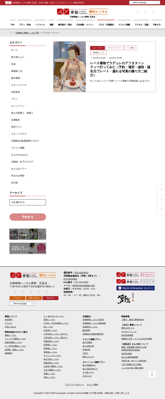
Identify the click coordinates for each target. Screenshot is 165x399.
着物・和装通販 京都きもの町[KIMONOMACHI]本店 (134, 348)
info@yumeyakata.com (83, 285)
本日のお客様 (17, 176)
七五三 (85, 353)
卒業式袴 (86, 350)
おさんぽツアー (19, 169)
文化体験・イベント (85, 24)
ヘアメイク (40, 24)
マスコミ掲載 (124, 24)
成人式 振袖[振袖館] (129, 357)
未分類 (14, 183)
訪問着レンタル (50, 345)
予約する (157, 24)
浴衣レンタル (49, 377)
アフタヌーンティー (114, 48)
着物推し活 (16, 71)
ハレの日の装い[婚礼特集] (132, 368)
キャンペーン (17, 106)
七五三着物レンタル (52, 370)
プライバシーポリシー (74, 385)
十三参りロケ (88, 372)
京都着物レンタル (98, 52)
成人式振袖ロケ (89, 365)
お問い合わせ (34, 298)
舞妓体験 (86, 330)
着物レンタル (10, 335)
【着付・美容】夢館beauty (132, 319)
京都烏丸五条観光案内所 (92, 334)
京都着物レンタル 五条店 (93, 319)
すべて (14, 50)
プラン (14, 99)
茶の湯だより (17, 57)
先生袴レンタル (50, 330)
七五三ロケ (87, 376)
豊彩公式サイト (128, 328)
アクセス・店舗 (141, 24)
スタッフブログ (19, 134)
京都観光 (15, 120)
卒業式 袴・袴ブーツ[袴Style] (133, 361)
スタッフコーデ (19, 85)
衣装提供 (15, 92)
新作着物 (15, 78)
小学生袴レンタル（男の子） (56, 338)
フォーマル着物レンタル (15, 339)
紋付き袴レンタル (51, 359)
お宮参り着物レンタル (53, 366)
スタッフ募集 (92, 385)
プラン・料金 (25, 24)
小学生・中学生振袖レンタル (56, 323)
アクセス (17, 298)
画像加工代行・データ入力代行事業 (136, 339)
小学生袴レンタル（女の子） (56, 334)
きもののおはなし (20, 155)
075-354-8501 (70, 279)
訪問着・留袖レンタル (14, 350)
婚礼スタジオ (88, 357)
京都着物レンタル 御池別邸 (94, 323)
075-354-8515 (81, 272)
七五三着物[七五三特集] (131, 364)
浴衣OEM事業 (127, 335)
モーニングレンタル (52, 355)
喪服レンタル (49, 374)
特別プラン (16, 127)
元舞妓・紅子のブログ (22, 162)
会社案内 (8, 319)
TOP (12, 24)
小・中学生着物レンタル (15, 346)
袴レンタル (48, 327)
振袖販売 (8, 353)
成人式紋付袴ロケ (90, 369)
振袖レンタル (49, 319)
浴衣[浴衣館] (126, 354)
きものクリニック (129, 332)
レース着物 (130, 48)
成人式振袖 (87, 342)
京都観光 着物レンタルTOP (27, 33)
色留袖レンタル (50, 352)
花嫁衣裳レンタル (51, 363)
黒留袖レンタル (50, 348)
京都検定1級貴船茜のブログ (25, 141)
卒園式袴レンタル (51, 341)
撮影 (51, 24)
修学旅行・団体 (65, 24)
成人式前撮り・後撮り (22, 113)
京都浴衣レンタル (90, 327)
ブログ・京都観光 (106, 24)
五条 (13, 64)
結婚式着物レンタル (13, 342)
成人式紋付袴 (88, 346)
